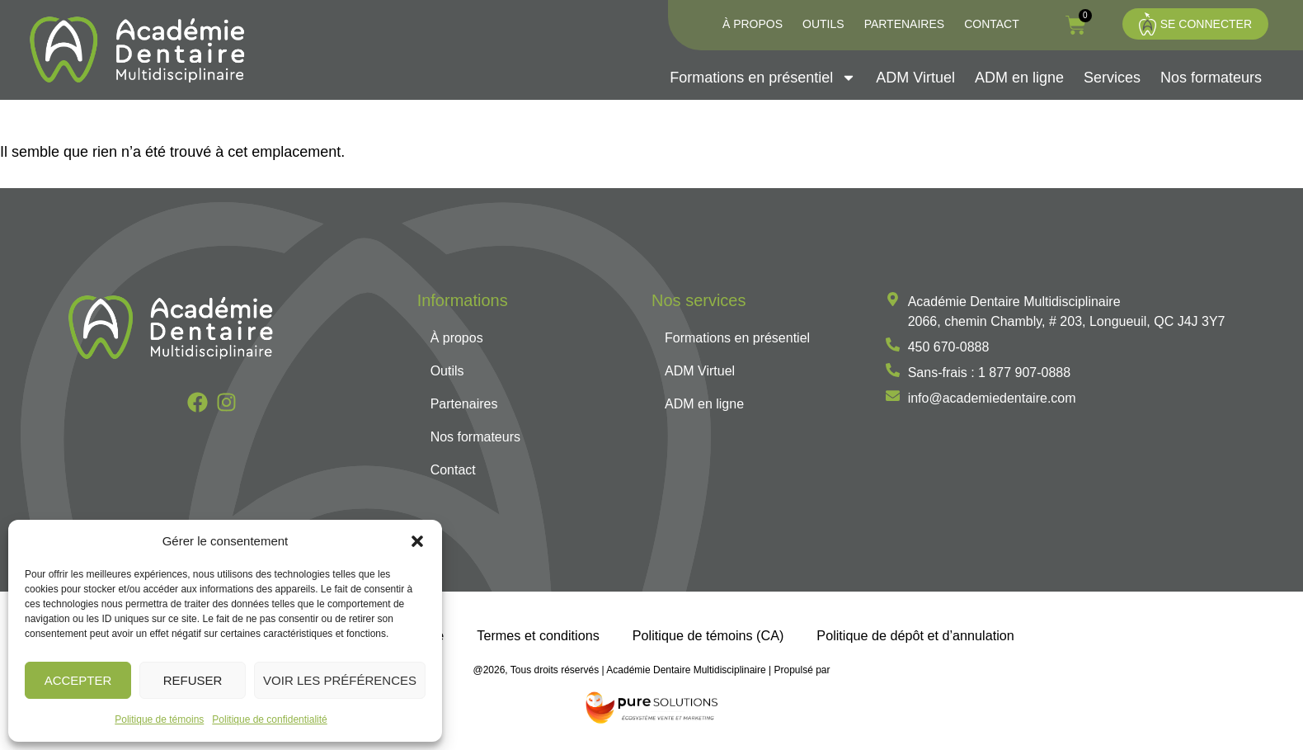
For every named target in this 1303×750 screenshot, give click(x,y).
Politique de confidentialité (269, 719)
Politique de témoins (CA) (708, 635)
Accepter (78, 680)
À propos (752, 24)
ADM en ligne (1019, 77)
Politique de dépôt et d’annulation (915, 635)
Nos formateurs (1211, 77)
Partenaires (904, 24)
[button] (417, 541)
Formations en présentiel (763, 77)
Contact (991, 24)
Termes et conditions (538, 635)
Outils (823, 24)
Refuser (193, 680)
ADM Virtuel (915, 77)
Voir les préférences (339, 680)
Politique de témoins (159, 719)
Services (1112, 77)
